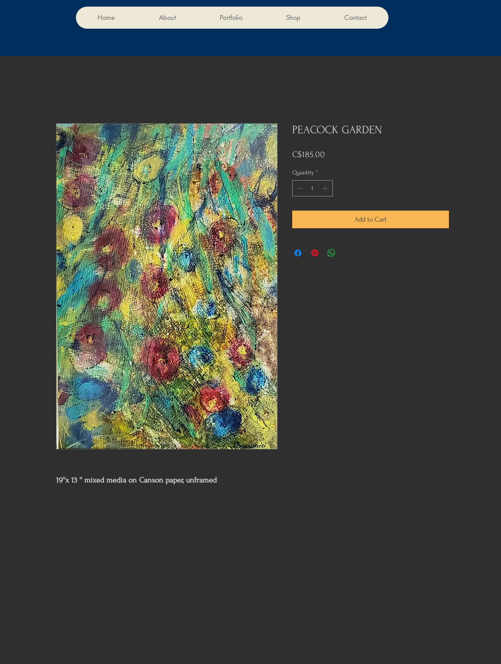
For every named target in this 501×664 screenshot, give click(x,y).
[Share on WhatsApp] (331, 253)
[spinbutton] (312, 188)
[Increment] (325, 188)
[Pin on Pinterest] (314, 253)
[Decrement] (299, 188)
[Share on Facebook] (298, 253)
